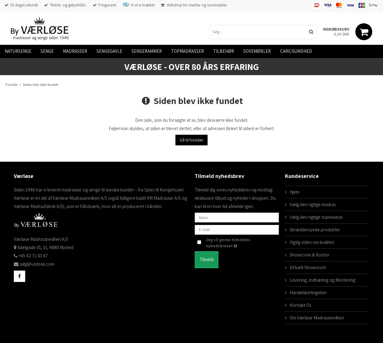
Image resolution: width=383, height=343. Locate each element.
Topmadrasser (187, 51)
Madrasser (75, 51)
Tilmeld (206, 259)
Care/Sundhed (296, 51)
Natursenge (18, 51)
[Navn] (237, 217)
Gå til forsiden (191, 140)
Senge (47, 51)
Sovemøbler (257, 51)
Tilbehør (223, 51)
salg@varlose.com (36, 264)
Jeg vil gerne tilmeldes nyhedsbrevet (235, 243)
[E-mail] (237, 229)
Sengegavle (109, 51)
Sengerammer (146, 51)
